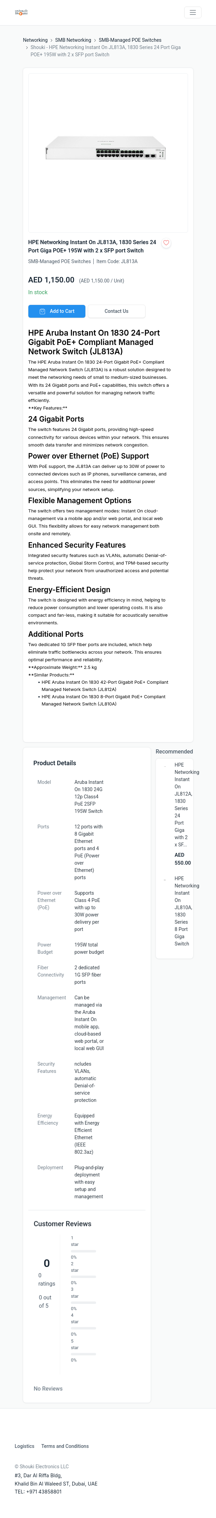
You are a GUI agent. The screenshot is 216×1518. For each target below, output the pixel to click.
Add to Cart (57, 311)
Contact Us (117, 311)
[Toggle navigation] (192, 12)
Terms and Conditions (64, 1446)
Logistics (25, 1446)
